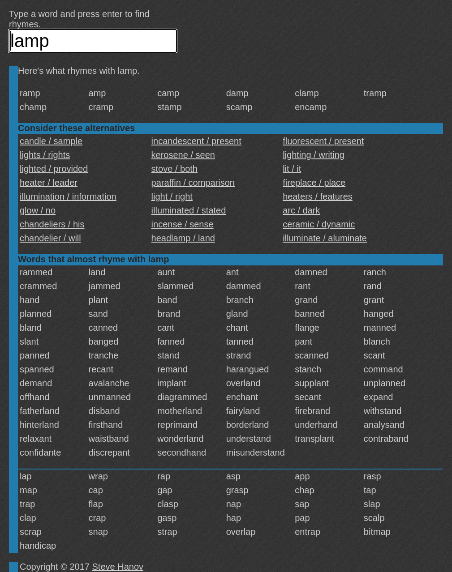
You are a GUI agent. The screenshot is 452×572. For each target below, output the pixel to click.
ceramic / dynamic (319, 224)
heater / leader (48, 183)
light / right (172, 196)
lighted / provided (54, 169)
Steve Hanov (118, 567)
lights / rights (45, 155)
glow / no (38, 210)
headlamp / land (183, 238)
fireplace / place (314, 183)
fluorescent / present (323, 141)
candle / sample (51, 141)
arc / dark (301, 210)
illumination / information (68, 196)
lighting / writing (313, 155)
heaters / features (318, 196)
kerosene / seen (183, 155)
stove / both (174, 169)
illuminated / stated (188, 210)
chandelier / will (50, 238)
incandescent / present (196, 141)
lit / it (292, 169)
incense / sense (182, 224)
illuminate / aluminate (325, 238)
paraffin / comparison (193, 183)
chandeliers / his (52, 224)
